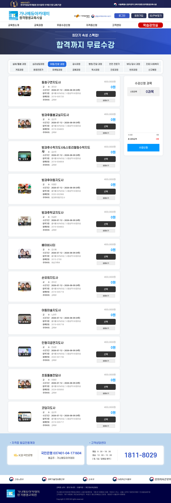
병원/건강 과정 (95, 64)
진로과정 (114, 69)
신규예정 (152, 69)
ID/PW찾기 (156, 15)
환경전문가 (38, 69)
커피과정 (19, 69)
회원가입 (138, 15)
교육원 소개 (60, 487)
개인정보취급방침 (91, 487)
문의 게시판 (71, 487)
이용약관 (80, 487)
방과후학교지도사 (53, 212)
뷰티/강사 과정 (133, 64)
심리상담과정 (38, 64)
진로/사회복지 (152, 64)
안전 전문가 (114, 64)
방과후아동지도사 (53, 180)
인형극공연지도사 (53, 343)
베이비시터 (48, 245)
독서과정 (95, 69)
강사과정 (76, 64)
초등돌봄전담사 (51, 375)
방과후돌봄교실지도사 (55, 115)
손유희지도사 (50, 278)
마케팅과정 (57, 69)
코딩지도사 (48, 408)
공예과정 (76, 69)
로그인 (122, 15)
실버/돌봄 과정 (19, 64)
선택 (106, 94)
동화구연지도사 (51, 82)
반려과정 (133, 69)
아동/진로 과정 (57, 64)
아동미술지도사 (51, 310)
